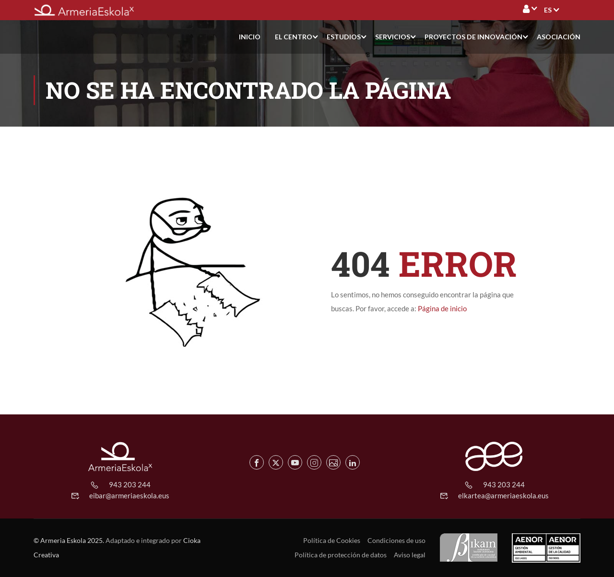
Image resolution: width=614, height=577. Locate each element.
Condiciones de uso (396, 540)
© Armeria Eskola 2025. (69, 540)
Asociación (558, 37)
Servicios (392, 37)
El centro (293, 37)
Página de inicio (442, 308)
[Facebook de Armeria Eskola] (256, 462)
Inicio (249, 37)
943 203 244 (130, 484)
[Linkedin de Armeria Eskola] (352, 462)
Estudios (344, 37)
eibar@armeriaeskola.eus (129, 495)
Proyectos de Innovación (473, 37)
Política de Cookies (331, 540)
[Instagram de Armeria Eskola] (314, 462)
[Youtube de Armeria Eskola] (295, 462)
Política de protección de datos (341, 555)
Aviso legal (409, 555)
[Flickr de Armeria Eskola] (333, 462)
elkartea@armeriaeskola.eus (503, 495)
